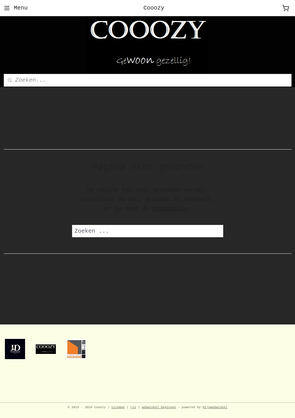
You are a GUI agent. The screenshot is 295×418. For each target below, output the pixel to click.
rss (133, 407)
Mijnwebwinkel (215, 407)
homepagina (170, 208)
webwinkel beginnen (159, 407)
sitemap (118, 407)
